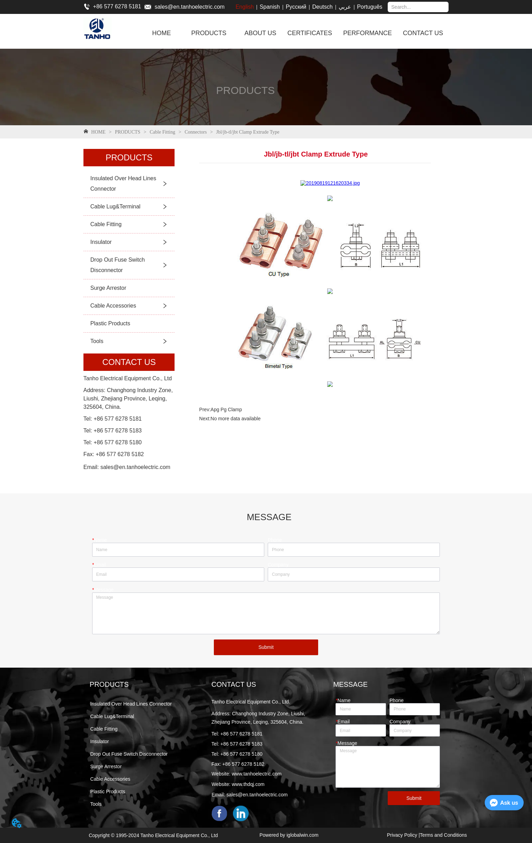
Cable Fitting (162, 132)
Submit (266, 647)
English (244, 7)
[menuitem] (208, 33)
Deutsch (322, 7)
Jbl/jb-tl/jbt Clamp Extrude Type (247, 132)
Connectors (195, 132)
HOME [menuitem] (161, 33)
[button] (208, 33)
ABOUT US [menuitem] (260, 33)
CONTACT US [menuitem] (423, 33)
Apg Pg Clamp (226, 409)
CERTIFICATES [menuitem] (310, 33)
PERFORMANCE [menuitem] (367, 33)
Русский (296, 7)
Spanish (270, 7)
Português (369, 7)
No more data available (236, 418)
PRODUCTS (128, 132)
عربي (345, 7)
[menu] (296, 33)
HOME (98, 132)
